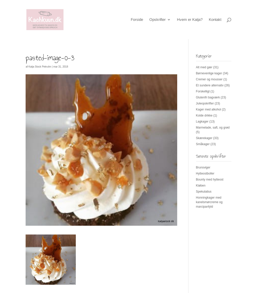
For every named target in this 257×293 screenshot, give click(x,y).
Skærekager (204, 138)
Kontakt (215, 20)
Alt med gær (204, 67)
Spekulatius (204, 191)
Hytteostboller (205, 173)
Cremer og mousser (209, 79)
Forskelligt (203, 91)
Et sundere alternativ (210, 85)
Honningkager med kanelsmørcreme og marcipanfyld (209, 202)
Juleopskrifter (205, 103)
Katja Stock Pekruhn (40, 66)
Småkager (203, 144)
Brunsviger (203, 167)
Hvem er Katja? (190, 20)
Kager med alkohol (208, 109)
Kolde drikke (204, 115)
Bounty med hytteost (209, 179)
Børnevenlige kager (209, 73)
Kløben (201, 185)
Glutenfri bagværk (208, 97)
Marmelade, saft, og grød (213, 127)
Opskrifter (157, 20)
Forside (137, 20)
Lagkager (202, 121)
